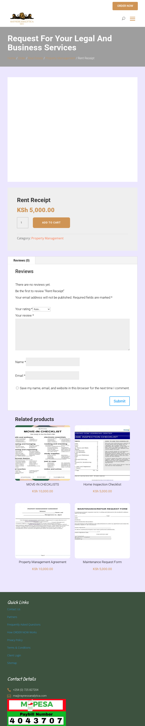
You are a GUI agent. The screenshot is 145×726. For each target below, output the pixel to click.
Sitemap (12, 663)
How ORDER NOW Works (22, 632)
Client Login (14, 655)
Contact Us (13, 609)
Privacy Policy (14, 640)
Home (11, 58)
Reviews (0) (21, 260)
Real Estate (35, 58)
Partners (12, 617)
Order (21, 58)
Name (20, 362)
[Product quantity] (22, 222)
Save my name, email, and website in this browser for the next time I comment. (75, 388)
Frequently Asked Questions (24, 624)
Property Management (60, 58)
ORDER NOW (125, 6)
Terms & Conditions (19, 647)
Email (20, 375)
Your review (24, 315)
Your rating (23, 309)
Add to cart (51, 222)
